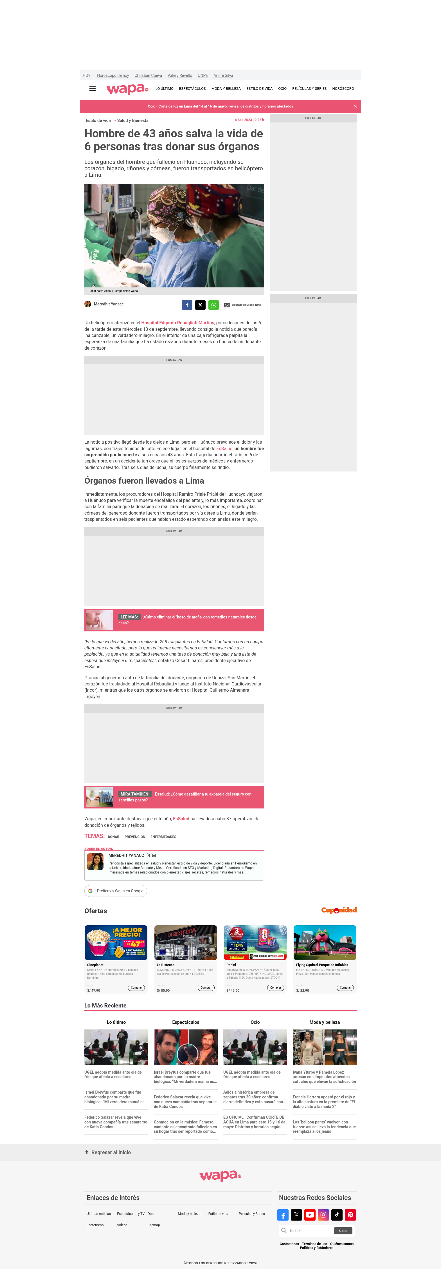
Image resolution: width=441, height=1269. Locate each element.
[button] (355, 106)
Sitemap (153, 1225)
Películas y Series (252, 1214)
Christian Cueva (148, 75)
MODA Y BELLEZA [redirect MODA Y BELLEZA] (226, 88)
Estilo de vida (98, 120)
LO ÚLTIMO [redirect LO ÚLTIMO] (165, 88)
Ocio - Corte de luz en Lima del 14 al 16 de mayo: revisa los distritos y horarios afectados (220, 106)
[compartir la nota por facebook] (187, 305)
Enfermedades (163, 837)
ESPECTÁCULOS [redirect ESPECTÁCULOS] (192, 88)
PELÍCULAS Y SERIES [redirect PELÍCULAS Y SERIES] (309, 88)
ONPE (203, 75)
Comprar (136, 987)
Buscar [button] (343, 1230)
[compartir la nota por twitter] (200, 305)
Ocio (150, 1214)
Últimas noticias (99, 1214)
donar (113, 837)
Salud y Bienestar (133, 120)
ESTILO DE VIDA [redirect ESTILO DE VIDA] (259, 88)
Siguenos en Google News (242, 305)
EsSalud (224, 448)
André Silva (223, 75)
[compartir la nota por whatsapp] (213, 305)
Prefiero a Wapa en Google (120, 891)
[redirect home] (127, 90)
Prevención (135, 837)
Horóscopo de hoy (113, 75)
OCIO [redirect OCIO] (282, 88)
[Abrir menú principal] (92, 88)
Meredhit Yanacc (109, 304)
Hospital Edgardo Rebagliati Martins (177, 322)
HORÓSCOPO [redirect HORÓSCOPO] (343, 88)
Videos (122, 1225)
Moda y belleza (189, 1214)
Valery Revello (180, 75)
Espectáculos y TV (131, 1214)
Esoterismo (95, 1225)
